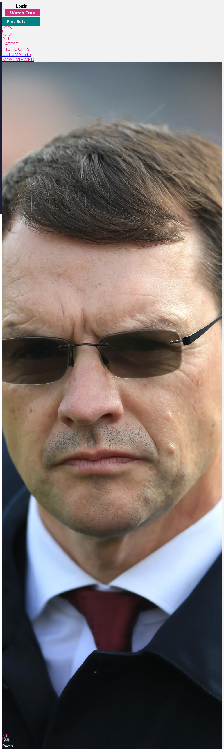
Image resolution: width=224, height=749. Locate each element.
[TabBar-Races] (8, 741)
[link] (21, 38)
